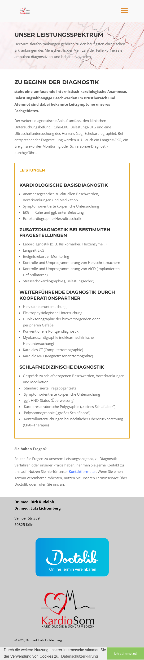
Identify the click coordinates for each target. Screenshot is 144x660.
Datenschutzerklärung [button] (79, 656)
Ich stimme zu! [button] (125, 653)
